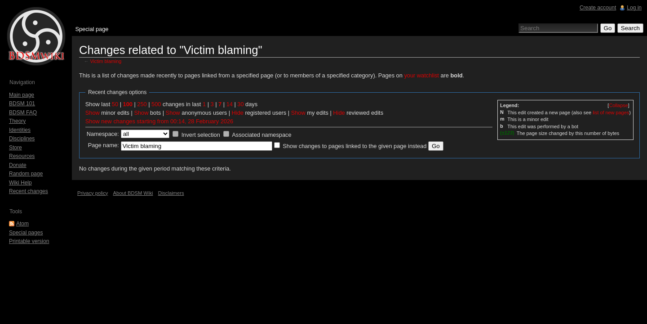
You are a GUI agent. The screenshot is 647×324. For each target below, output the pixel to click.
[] (618, 105)
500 (156, 104)
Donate (18, 165)
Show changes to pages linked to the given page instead (354, 146)
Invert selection (201, 134)
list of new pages (611, 112)
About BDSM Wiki (133, 193)
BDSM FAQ (23, 112)
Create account (598, 7)
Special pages (26, 233)
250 (141, 104)
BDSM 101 (22, 103)
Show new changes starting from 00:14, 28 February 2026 (159, 121)
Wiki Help (20, 183)
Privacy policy (92, 193)
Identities (20, 130)
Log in (634, 7)
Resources (22, 156)
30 (240, 104)
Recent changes (28, 191)
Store (15, 147)
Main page (21, 95)
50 (115, 104)
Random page (26, 174)
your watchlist (421, 75)
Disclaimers (171, 193)
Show (92, 112)
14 (229, 104)
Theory (17, 121)
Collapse (618, 105)
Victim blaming (106, 61)
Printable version (29, 241)
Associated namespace (261, 134)
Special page (91, 29)
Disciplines (22, 138)
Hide (238, 112)
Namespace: (103, 133)
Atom (22, 223)
